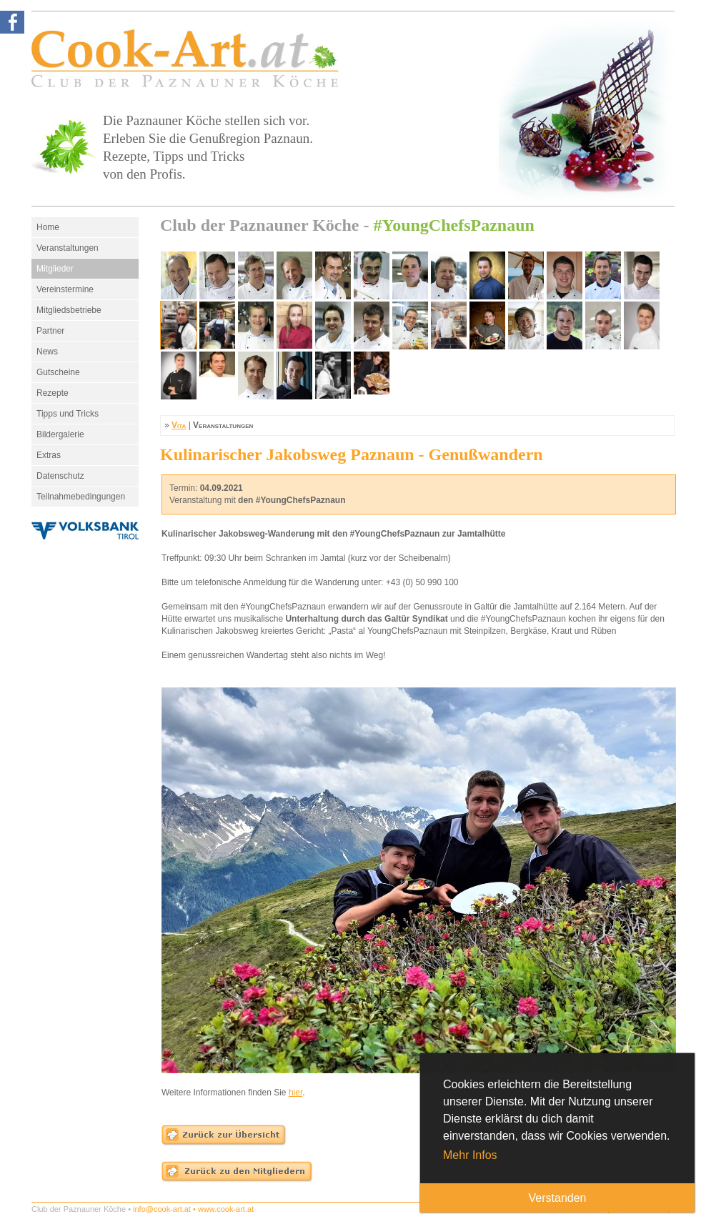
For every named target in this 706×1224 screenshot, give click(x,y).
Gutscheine (58, 372)
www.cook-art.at (226, 1209)
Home (47, 227)
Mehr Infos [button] (470, 1155)
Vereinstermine (65, 289)
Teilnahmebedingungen (80, 497)
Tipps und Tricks (67, 414)
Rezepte (52, 393)
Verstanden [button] (558, 1198)
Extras (48, 455)
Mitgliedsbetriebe (68, 310)
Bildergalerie (60, 434)
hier (295, 1093)
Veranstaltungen (67, 248)
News (47, 352)
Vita (178, 425)
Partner (50, 331)
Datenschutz (60, 476)
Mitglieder (55, 269)
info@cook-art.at (162, 1209)
